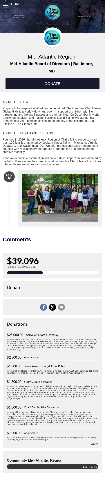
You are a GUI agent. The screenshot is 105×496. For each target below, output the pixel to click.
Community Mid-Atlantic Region (34, 460)
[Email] (61, 307)
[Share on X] (52, 307)
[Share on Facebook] (43, 307)
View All (94, 444)
